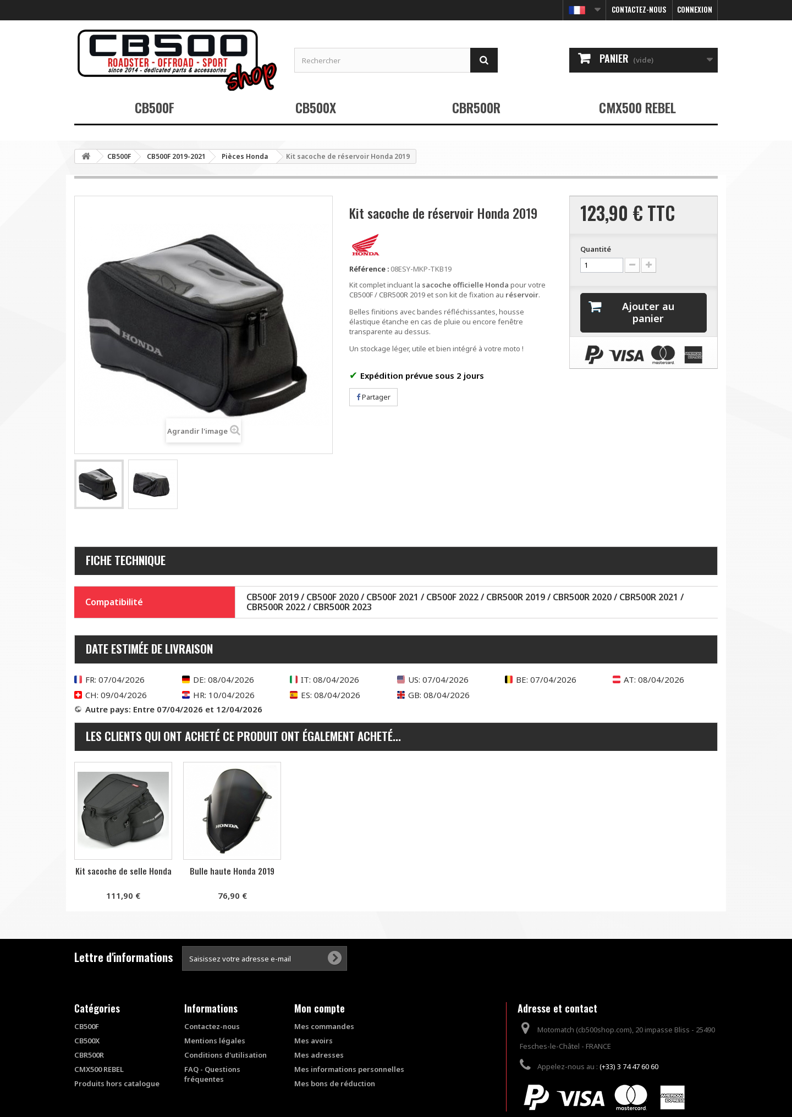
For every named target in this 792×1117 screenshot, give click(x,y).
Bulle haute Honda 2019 (450, 871)
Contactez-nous (639, 9)
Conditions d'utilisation (225, 1055)
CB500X (315, 107)
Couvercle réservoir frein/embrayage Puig (123, 876)
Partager (373, 397)
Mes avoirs (313, 1041)
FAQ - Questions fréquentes (212, 1074)
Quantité (595, 249)
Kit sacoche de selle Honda (341, 871)
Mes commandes (324, 1026)
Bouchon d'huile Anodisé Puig (232, 876)
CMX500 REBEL (637, 107)
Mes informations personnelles (349, 1069)
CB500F (154, 107)
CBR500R (476, 107)
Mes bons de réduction (334, 1083)
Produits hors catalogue (117, 1083)
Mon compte (319, 1008)
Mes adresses (319, 1055)
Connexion (694, 9)
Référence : (369, 269)
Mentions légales (214, 1041)
